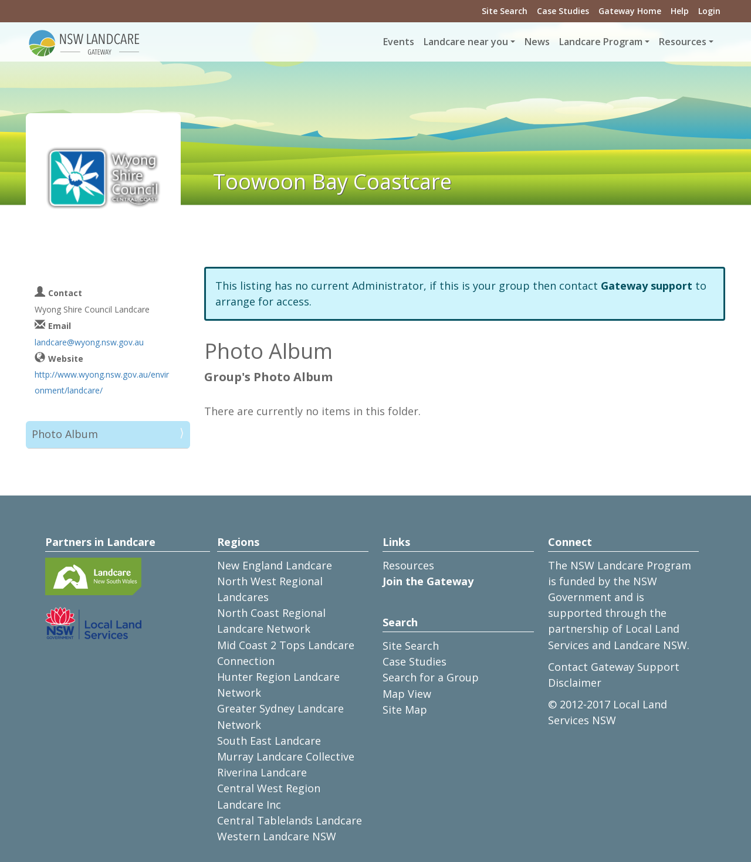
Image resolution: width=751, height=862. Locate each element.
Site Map (405, 710)
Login (709, 10)
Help (680, 10)
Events (398, 41)
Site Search (504, 10)
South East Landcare (269, 741)
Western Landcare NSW (276, 836)
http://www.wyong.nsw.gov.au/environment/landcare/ (102, 382)
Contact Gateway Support (613, 667)
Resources (408, 565)
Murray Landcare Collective (285, 756)
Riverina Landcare (262, 772)
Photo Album (65, 434)
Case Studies (563, 10)
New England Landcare (274, 565)
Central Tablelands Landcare (289, 820)
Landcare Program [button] (600, 41)
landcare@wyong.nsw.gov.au (89, 342)
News (537, 41)
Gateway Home (629, 10)
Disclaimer (574, 683)
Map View (407, 694)
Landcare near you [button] (466, 41)
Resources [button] (682, 41)
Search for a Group (431, 677)
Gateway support (646, 286)
